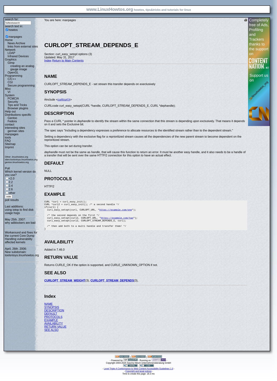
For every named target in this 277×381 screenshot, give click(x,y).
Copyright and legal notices (138, 377)
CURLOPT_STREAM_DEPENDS (112, 286)
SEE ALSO (51, 335)
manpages (15, 36)
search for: (12, 19)
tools (8, 137)
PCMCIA (13, 98)
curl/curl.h (64, 99)
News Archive (16, 43)
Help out (10, 111)
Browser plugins (18, 108)
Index (47, 60)
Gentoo (12, 118)
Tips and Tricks (17, 105)
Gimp (11, 62)
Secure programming (21, 85)
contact (9, 124)
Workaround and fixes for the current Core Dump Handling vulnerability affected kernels (21, 237)
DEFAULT (50, 319)
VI (9, 92)
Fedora (12, 121)
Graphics (10, 59)
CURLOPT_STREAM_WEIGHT (64, 286)
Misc (8, 88)
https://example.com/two (117, 221)
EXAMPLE (51, 326)
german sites (16, 131)
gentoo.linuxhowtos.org (17, 162)
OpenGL (13, 72)
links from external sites (23, 46)
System (9, 95)
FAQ (8, 140)
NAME (48, 309)
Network (10, 49)
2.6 (11, 189)
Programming (13, 75)
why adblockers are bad (20, 222)
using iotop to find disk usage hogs (19, 211)
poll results (12, 200)
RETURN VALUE (55, 332)
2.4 (11, 185)
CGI (10, 82)
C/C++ (12, 79)
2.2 (11, 182)
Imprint (9, 147)
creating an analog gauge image (22, 67)
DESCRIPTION (54, 316)
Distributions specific (18, 114)
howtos (13, 29)
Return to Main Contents (67, 60)
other (12, 192)
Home (9, 40)
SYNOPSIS (51, 313)
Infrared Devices (18, 56)
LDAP (11, 53)
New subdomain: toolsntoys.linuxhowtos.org (22, 253)
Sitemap (10, 144)
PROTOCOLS (53, 322)
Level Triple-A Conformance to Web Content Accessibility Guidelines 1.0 (138, 374)
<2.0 (11, 178)
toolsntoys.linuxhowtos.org (23, 159)
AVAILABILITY (53, 329)
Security (13, 101)
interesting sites (15, 127)
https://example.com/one (115, 211)
